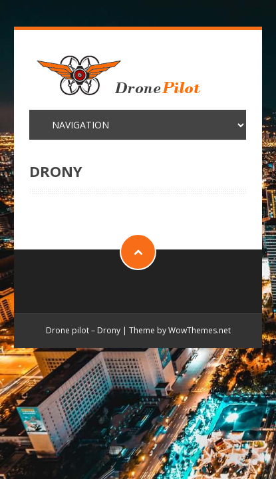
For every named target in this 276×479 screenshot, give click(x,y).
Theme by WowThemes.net (180, 330)
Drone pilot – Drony (83, 330)
